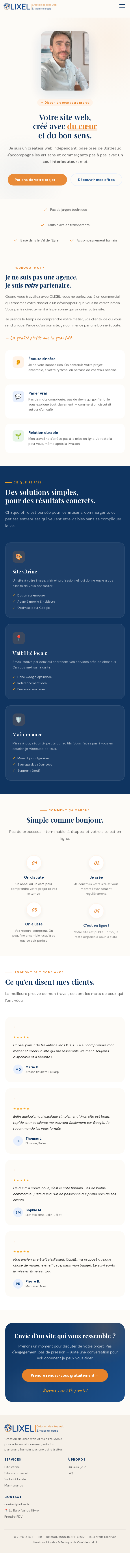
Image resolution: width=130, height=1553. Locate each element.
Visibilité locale (15, 1479)
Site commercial (16, 1473)
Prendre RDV (13, 1517)
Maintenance (13, 1485)
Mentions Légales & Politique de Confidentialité (65, 1542)
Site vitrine (12, 1467)
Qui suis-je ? (77, 1467)
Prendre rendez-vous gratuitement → (65, 1382)
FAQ (70, 1473)
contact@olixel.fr (16, 1504)
